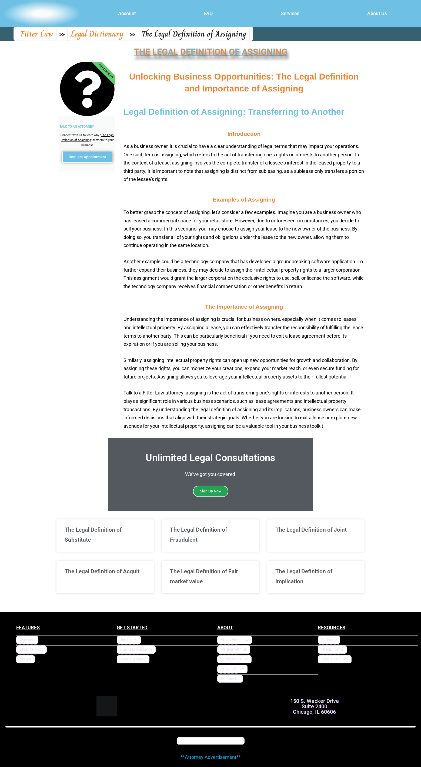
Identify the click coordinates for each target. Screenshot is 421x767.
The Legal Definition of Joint (311, 529)
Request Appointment (87, 158)
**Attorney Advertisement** (211, 757)
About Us (377, 13)
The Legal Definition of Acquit (102, 571)
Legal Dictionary (97, 34)
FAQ (208, 13)
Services (290, 13)
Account (127, 13)
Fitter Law (37, 34)
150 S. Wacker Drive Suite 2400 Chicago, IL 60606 (314, 706)
